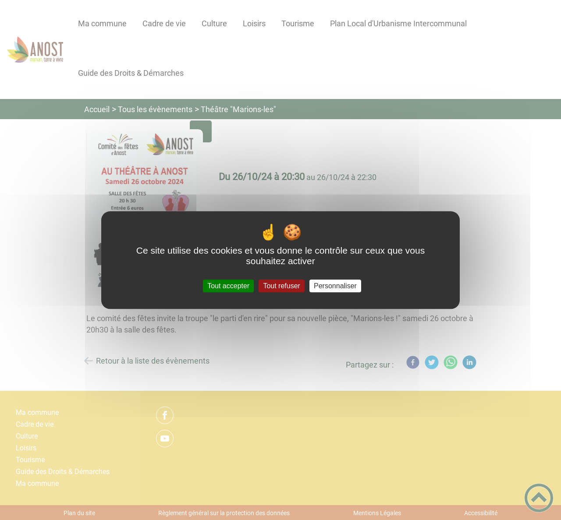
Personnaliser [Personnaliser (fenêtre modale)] (335, 286)
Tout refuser (281, 286)
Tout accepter (228, 286)
